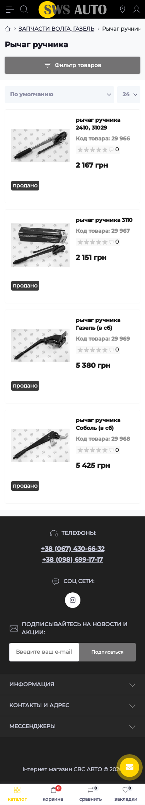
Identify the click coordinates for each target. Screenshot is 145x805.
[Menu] (10, 9)
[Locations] (122, 9)
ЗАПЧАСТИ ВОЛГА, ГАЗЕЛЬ (56, 29)
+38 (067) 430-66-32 (72, 548)
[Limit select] (128, 94)
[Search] (24, 9)
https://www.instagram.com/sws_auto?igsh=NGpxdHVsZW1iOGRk (72, 600)
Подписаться (107, 652)
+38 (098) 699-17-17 (72, 559)
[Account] (136, 9)
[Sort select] (59, 94)
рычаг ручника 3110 (104, 219)
